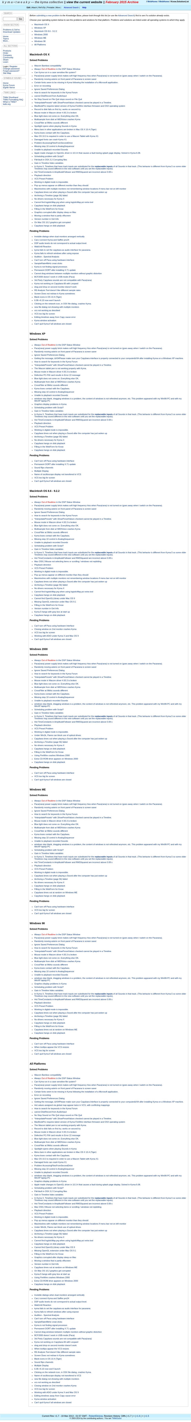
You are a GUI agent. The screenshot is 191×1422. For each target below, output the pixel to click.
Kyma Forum (9, 85)
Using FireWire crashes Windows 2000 (52, 755)
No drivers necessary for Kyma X (49, 199)
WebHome (152, 1)
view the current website (84, 2)
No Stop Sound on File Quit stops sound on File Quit (58, 99)
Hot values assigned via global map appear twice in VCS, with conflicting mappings (72, 1105)
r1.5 (147, 1416)
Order (5, 53)
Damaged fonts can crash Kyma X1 (50, 139)
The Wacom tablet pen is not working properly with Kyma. (60, 368)
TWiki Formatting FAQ (13, 99)
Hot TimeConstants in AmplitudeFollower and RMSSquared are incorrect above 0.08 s (73, 172)
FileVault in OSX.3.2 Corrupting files (50, 160)
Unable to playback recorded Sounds (51, 149)
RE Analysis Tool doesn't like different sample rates (57, 290)
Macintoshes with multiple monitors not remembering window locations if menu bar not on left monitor (80, 189)
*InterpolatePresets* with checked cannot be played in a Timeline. (73, 102)
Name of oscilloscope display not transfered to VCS (57, 474)
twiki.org (6, 104)
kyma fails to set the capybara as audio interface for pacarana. (62, 250)
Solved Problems (39, 60)
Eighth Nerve (9, 87)
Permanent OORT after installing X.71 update (55, 270)
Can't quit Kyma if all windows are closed (52, 324)
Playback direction (42, 175)
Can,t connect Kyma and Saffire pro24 (51, 240)
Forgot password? (11, 71)
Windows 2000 (41, 34)
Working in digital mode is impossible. (51, 182)
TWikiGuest (116, 1418)
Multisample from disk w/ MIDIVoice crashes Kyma (57, 119)
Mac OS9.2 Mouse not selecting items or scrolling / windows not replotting (67, 561)
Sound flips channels (43, 467)
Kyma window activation (45, 320)
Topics (6, 38)
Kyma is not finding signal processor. (51, 267)
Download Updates (11, 32)
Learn (5, 62)
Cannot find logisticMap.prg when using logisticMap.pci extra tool (63, 202)
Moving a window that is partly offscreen (52, 215)
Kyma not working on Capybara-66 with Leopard (56, 283)
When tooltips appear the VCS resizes (51, 1047)
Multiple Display (41, 471)
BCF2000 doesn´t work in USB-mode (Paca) (54, 277)
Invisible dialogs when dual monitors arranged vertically (59, 236)
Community (8, 57)
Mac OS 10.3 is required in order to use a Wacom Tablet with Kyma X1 (66, 136)
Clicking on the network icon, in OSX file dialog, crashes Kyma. (62, 304)
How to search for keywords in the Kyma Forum (56, 92)
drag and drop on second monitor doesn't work (55, 287)
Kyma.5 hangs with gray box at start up (52, 612)
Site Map (7, 73)
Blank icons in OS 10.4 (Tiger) (48, 297)
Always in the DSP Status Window (57, 69)
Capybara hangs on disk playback (49, 205)
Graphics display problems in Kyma (50, 404)
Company (7, 55)
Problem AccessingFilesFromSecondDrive (53, 143)
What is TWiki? (10, 102)
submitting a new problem (48, 15)
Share (5, 60)
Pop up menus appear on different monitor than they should (61, 185)
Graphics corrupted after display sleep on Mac (55, 212)
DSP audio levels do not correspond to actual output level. (60, 243)
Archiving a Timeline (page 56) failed (51, 195)
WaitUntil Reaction (42, 246)
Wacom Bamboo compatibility (47, 66)
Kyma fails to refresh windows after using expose (56, 253)
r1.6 (138, 1416)
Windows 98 (40, 41)
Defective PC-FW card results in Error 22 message (57, 375)
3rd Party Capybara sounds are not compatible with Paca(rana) (63, 280)
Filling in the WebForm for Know (48, 209)
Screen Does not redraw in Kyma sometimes (54, 293)
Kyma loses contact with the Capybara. (52, 133)
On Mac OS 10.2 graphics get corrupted (52, 222)
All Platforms (40, 44)
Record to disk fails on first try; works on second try (57, 109)
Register (13, 66)
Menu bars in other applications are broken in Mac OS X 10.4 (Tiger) (65, 129)
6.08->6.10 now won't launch (47, 300)
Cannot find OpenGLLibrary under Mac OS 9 (54, 598)
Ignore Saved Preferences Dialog (49, 89)
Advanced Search (71, 8)
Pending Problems (39, 231)
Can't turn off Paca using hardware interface (54, 260)
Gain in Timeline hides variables (48, 163)
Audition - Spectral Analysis (46, 257)
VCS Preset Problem (43, 179)
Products (7, 51)
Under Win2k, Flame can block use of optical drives (57, 735)
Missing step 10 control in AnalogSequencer (54, 146)
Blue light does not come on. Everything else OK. (56, 116)
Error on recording (42, 86)
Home (5, 36)
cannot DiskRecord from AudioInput (50, 96)
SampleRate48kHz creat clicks (48, 263)
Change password (11, 69)
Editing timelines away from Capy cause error (55, 317)
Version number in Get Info (46, 219)
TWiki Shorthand (10, 97)
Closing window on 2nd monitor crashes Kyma (55, 629)
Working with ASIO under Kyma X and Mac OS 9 (56, 636)
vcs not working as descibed (47, 310)
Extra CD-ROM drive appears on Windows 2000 (56, 759)
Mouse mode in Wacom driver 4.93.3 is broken (55, 113)
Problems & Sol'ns (11, 30)
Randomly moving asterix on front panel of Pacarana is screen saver (65, 79)
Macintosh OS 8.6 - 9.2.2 (45, 31)
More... (6, 41)
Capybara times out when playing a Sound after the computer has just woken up (70, 192)
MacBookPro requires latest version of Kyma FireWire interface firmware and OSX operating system (79, 106)
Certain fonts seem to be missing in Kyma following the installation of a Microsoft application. (76, 82)
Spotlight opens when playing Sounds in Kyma (55, 126)
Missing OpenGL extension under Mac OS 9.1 (55, 602)
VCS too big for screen (44, 314)
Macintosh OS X (41, 24)
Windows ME (40, 38)
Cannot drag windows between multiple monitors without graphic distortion (68, 273)
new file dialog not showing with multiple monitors (56, 307)
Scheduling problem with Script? (49, 156)
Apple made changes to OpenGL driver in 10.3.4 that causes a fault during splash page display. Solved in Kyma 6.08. (87, 153)
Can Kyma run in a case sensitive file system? (55, 72)
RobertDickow (96, 1416)
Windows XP (40, 28)
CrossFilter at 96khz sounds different (51, 123)
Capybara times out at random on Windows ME (55, 892)
